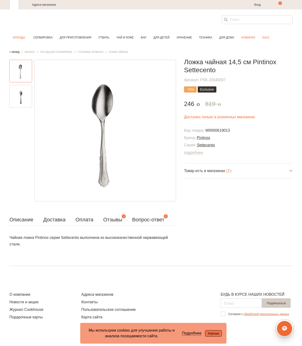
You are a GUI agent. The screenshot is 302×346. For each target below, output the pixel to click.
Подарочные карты (26, 317)
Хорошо (213, 333)
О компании (19, 294)
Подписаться (276, 303)
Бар (144, 37)
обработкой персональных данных (266, 314)
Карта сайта (91, 317)
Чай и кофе (125, 37)
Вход (257, 4)
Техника (205, 37)
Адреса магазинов (44, 4)
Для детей (161, 37)
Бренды (19, 37)
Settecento (206, 145)
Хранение (184, 37)
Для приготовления (75, 37)
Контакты (89, 302)
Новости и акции (23, 302)
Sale (266, 37)
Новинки (248, 37)
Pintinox (203, 138)
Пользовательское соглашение (108, 310)
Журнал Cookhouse (26, 310)
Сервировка (42, 37)
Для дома (226, 37)
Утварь (103, 37)
